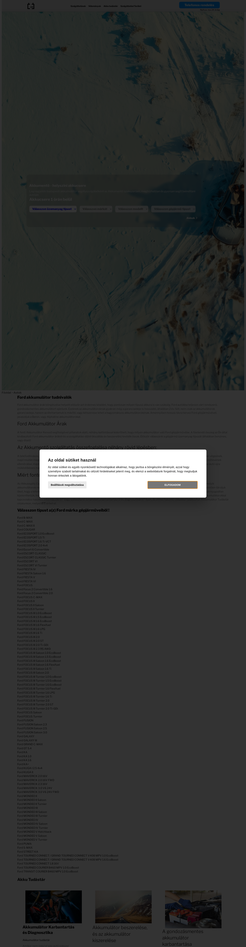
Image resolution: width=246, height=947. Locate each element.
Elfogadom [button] (170, 484)
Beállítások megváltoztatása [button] (71, 484)
